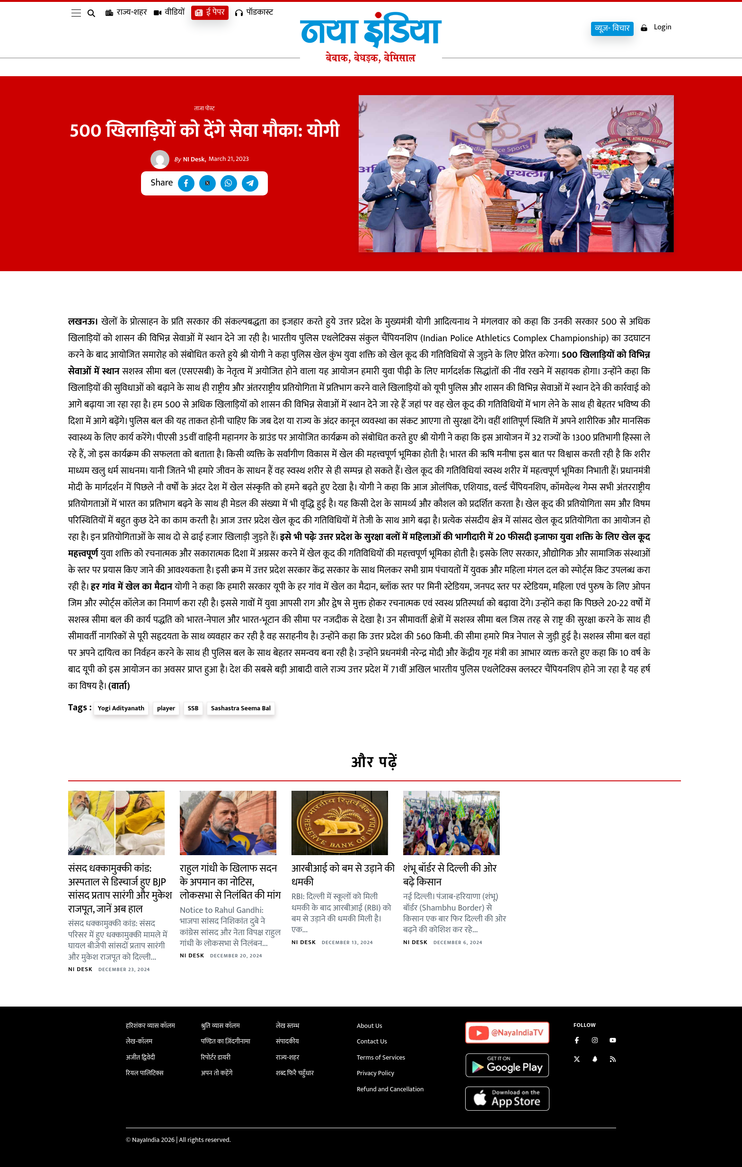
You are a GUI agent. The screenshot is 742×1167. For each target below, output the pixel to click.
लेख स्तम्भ (287, 1025)
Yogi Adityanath (121, 708)
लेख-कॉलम (139, 1041)
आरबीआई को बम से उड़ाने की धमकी (343, 875)
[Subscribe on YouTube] (613, 1041)
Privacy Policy (375, 1073)
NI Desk (189, 159)
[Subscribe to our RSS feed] (613, 1060)
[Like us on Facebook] (577, 1041)
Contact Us (372, 1041)
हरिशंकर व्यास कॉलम (150, 1025)
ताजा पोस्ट (204, 108)
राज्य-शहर (126, 28)
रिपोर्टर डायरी (216, 1057)
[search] (93, 29)
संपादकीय (287, 1041)
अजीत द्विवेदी (140, 1057)
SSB (193, 708)
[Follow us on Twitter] (577, 1060)
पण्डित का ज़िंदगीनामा (225, 1041)
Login (655, 28)
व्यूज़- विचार (612, 28)
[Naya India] (371, 61)
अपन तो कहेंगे (217, 1073)
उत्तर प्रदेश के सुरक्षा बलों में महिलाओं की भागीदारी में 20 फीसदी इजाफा (438, 537)
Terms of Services (381, 1057)
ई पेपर (210, 28)
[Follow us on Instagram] (595, 1041)
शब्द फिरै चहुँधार (295, 1073)
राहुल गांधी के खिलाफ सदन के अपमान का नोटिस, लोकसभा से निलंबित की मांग (230, 882)
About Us (369, 1025)
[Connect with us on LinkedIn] (595, 1060)
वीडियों (169, 28)
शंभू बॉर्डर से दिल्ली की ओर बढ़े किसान (450, 875)
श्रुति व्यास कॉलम (220, 1025)
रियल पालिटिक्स (145, 1073)
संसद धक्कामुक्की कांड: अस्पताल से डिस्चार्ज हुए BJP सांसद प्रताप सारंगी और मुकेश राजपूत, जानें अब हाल (120, 889)
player (166, 708)
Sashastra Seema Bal (241, 708)
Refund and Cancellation (390, 1089)
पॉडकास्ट (254, 28)
